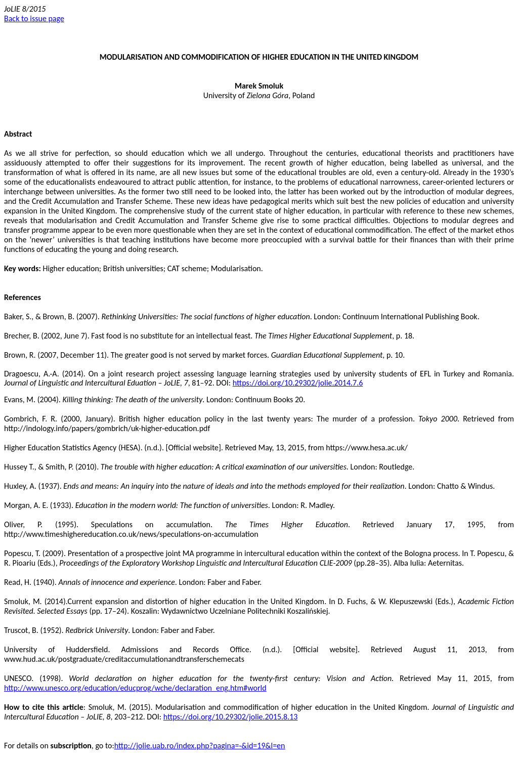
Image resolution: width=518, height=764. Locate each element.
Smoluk (270, 86)
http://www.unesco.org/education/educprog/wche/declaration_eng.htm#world (135, 688)
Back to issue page (34, 18)
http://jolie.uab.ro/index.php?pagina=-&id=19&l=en (199, 745)
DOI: (155, 716)
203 (120, 716)
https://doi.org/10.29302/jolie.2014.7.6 (298, 383)
